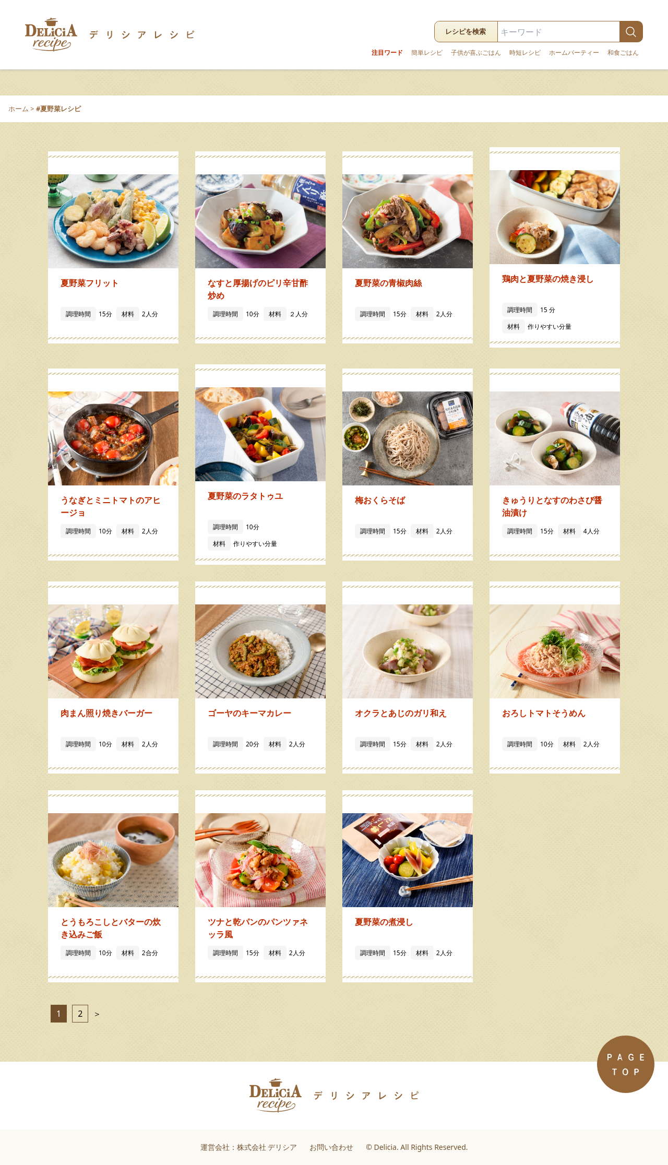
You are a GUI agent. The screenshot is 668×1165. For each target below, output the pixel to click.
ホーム (18, 108)
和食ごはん (623, 53)
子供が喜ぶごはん (476, 53)
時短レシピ (525, 53)
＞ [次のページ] (96, 1013)
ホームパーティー (574, 53)
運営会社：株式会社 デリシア (248, 1147)
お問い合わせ (331, 1147)
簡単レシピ (427, 53)
